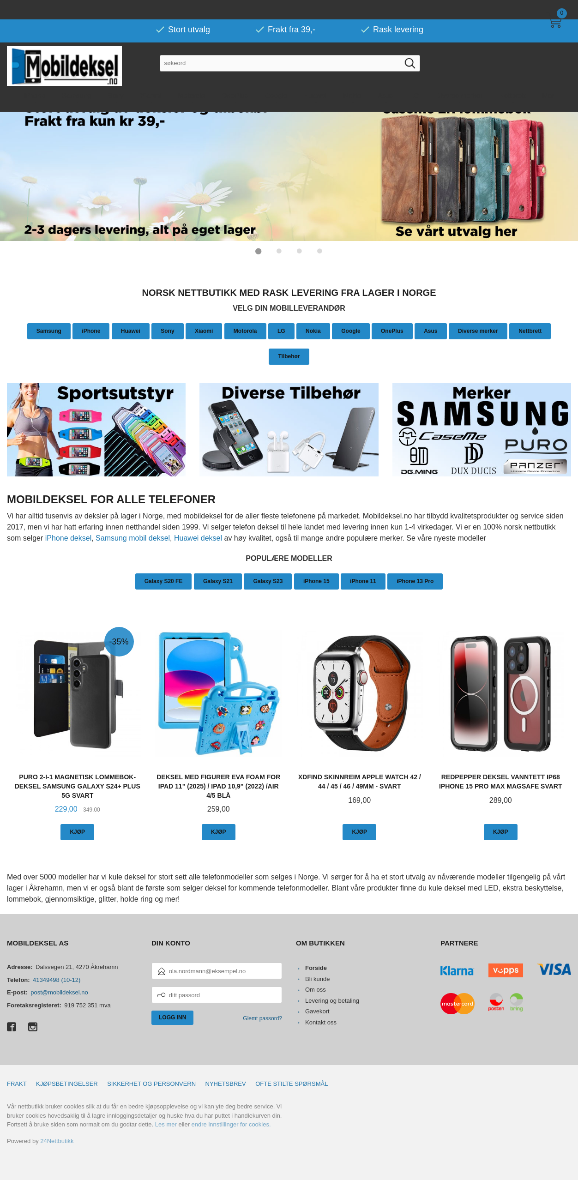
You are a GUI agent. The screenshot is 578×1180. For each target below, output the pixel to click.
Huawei (130, 330)
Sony (167, 330)
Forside (316, 967)
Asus (430, 330)
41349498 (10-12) (56, 979)
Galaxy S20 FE (163, 581)
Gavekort (317, 1010)
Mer (548, 76)
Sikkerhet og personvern (151, 1083)
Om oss (315, 989)
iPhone (91, 330)
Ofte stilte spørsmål (291, 1083)
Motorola (245, 330)
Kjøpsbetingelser (67, 1083)
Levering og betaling (332, 1000)
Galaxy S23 (268, 581)
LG (281, 330)
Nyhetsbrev (225, 1083)
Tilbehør (289, 356)
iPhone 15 (316, 581)
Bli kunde (317, 978)
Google (350, 330)
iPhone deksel (68, 538)
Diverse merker (478, 330)
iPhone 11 (363, 581)
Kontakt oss (321, 1021)
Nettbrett (530, 330)
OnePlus (392, 330)
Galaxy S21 (218, 581)
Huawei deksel (198, 538)
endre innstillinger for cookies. (231, 1123)
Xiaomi (204, 330)
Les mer (166, 1123)
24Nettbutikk (56, 1140)
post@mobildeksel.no (59, 991)
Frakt (17, 1083)
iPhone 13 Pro (415, 581)
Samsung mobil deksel (133, 538)
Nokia (313, 330)
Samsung (48, 330)
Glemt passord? (262, 1018)
